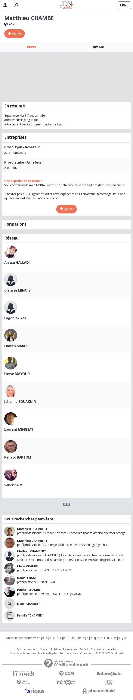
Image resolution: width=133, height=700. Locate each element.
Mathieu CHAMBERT (31, 551)
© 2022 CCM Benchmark (110, 653)
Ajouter (17, 33)
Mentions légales (47, 653)
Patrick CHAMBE (28, 590)
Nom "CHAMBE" (28, 604)
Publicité (56, 649)
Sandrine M (13, 485)
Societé (84, 649)
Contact (44, 649)
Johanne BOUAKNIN (20, 401)
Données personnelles (103, 649)
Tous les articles (69, 653)
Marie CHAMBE (27, 566)
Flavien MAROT (16, 346)
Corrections (86, 653)
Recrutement (70, 649)
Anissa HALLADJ (17, 262)
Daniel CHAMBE (28, 578)
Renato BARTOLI (17, 457)
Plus (66, 504)
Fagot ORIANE (15, 318)
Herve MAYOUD (17, 373)
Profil (32, 47)
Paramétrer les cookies (23, 653)
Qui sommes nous (27, 649)
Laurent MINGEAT (19, 429)
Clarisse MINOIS (17, 290)
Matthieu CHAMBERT (32, 529)
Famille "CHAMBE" (30, 615)
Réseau (98, 47)
